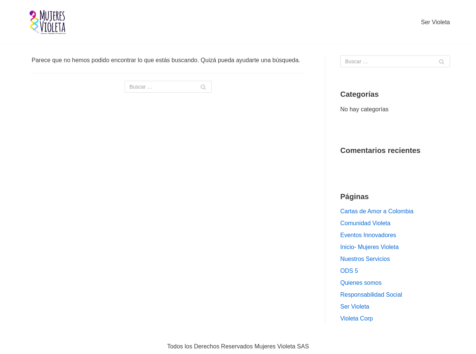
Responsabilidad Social (371, 294)
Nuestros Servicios (365, 259)
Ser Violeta (435, 22)
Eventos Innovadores (368, 235)
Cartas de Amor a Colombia (377, 211)
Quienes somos (361, 283)
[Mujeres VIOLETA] (48, 22)
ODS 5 (349, 271)
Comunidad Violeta (365, 223)
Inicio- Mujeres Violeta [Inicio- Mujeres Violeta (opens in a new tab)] (369, 247)
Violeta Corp (356, 318)
